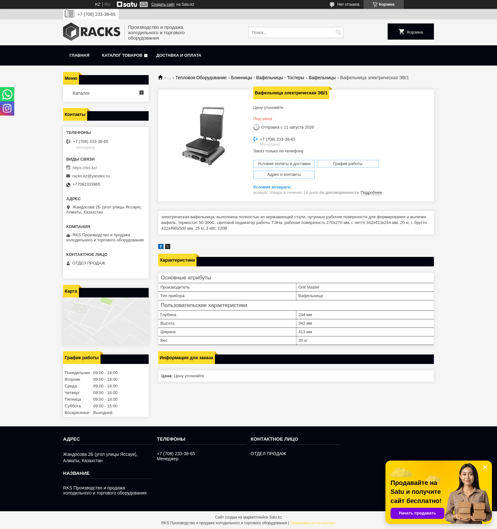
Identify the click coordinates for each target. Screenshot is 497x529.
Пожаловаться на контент (312, 523)
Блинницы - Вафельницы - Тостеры (267, 77)
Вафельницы (322, 77)
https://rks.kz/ (85, 167)
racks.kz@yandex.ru (91, 176)
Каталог (81, 93)
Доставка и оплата (178, 55)
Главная (79, 55)
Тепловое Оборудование (201, 77)
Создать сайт (163, 4)
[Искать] (338, 32)
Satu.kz (275, 517)
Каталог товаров (122, 55)
